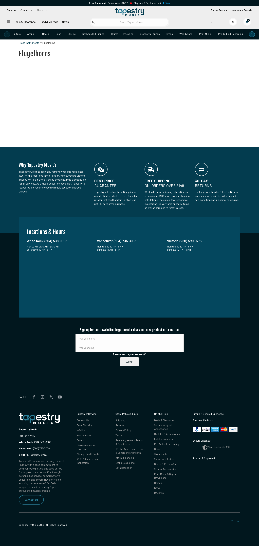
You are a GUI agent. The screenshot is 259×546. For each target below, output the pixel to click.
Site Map (235, 521)
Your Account (84, 435)
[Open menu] (8, 22)
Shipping (120, 420)
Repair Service (219, 10)
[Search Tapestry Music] (130, 22)
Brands (158, 482)
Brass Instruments (29, 42)
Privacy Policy (123, 430)
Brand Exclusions (125, 462)
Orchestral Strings (150, 33)
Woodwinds (185, 33)
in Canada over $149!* (108, 3)
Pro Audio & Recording (230, 33)
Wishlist (81, 430)
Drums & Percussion (122, 33)
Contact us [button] (26, 10)
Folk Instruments (163, 438)
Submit (129, 361)
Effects (44, 33)
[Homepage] (129, 12)
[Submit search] (93, 22)
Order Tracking (84, 425)
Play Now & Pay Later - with (152, 3)
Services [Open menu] (12, 10)
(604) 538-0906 (35, 442)
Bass (58, 33)
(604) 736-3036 (34, 448)
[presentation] (7, 34)
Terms (118, 435)
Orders (80, 440)
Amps (30, 33)
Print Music (205, 33)
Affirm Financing (124, 457)
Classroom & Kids (164, 459)
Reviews (159, 492)
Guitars (17, 33)
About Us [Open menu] (42, 10)
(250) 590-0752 (33, 454)
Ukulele (72, 33)
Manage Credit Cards (88, 453)
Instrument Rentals (241, 10)
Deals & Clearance (25, 21)
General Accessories (165, 469)
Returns (119, 425)
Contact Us (31, 499)
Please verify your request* (129, 354)
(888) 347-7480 (27, 435)
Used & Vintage (49, 21)
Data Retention (123, 467)
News (65, 21)
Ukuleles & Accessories (167, 433)
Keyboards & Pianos (93, 33)
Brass (169, 33)
